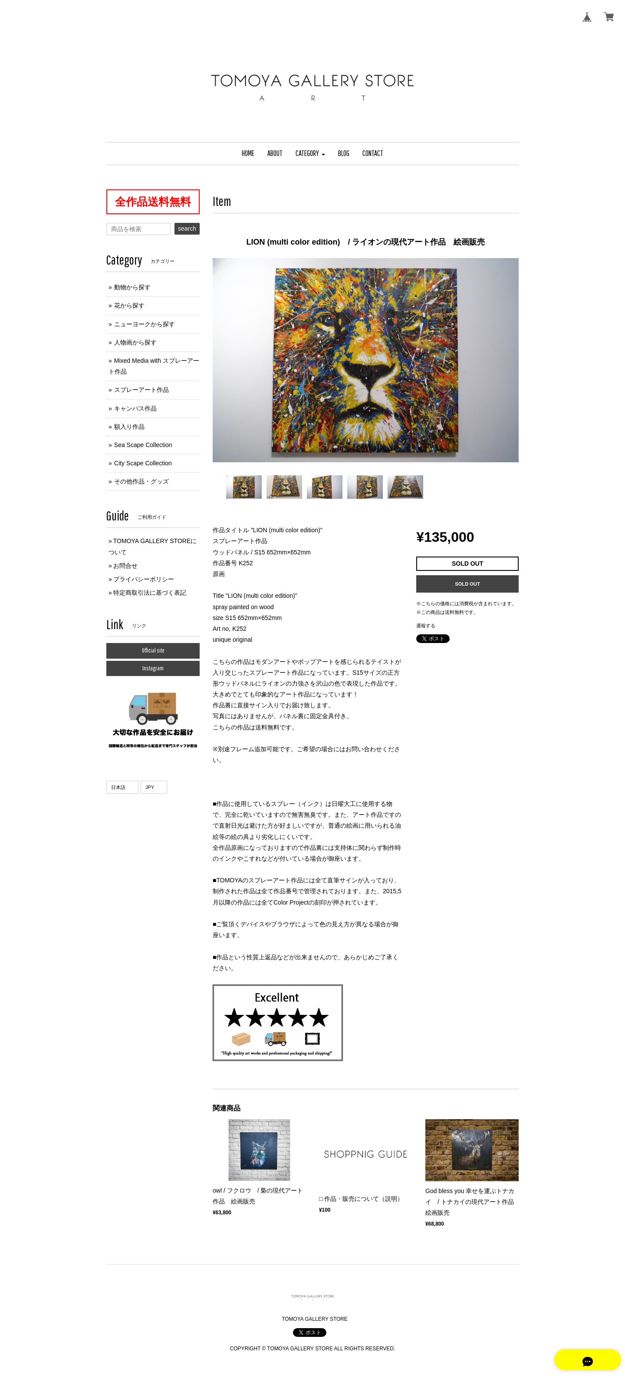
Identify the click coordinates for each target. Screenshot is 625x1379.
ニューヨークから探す (144, 324)
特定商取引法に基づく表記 (149, 592)
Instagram (153, 668)
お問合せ (125, 565)
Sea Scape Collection (143, 444)
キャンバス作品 (135, 408)
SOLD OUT (467, 584)
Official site (153, 650)
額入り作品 (129, 426)
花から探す (129, 305)
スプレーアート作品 (141, 389)
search (187, 228)
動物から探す (132, 287)
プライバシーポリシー (143, 579)
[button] (310, 154)
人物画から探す (135, 342)
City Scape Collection (143, 463)
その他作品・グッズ (141, 481)
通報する (425, 625)
